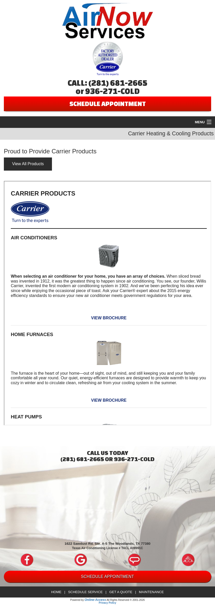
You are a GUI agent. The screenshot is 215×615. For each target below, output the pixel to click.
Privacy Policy (107, 602)
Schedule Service (85, 592)
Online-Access (95, 600)
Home (56, 592)
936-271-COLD (112, 91)
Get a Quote (120, 592)
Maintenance (151, 592)
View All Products (28, 164)
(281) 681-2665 (117, 82)
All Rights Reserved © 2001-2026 (125, 600)
